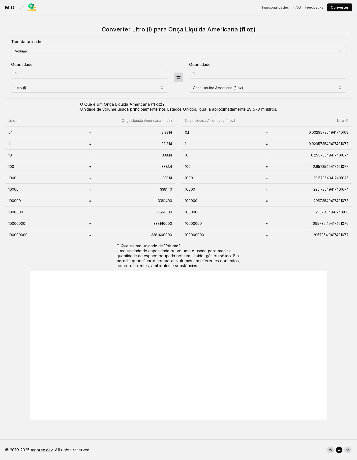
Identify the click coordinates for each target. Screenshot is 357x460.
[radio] (330, 450)
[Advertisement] (178, 345)
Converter (340, 7)
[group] (339, 450)
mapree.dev (42, 449)
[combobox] (178, 51)
